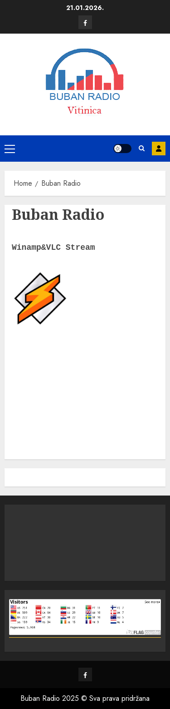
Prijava (158, 148)
